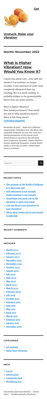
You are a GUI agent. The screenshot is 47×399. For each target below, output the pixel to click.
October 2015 (12, 298)
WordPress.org (13, 381)
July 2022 (11, 274)
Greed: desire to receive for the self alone (21, 138)
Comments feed (14, 378)
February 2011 (13, 319)
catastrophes (9, 130)
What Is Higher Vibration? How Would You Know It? (22, 67)
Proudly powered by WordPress (23, 394)
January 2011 (12, 323)
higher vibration (35, 140)
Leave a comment (11, 148)
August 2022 (12, 271)
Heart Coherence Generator (16, 140)
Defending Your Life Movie (27, 130)
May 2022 (11, 281)
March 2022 (12, 288)
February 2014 (13, 302)
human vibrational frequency (16, 143)
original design (36, 143)
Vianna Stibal (34, 145)
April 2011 (11, 312)
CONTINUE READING (14, 120)
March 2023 (12, 250)
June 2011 (11, 305)
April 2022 (11, 285)
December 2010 (14, 326)
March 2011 (12, 316)
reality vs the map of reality (16, 145)
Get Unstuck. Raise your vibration (17, 392)
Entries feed (12, 374)
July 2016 (10, 295)
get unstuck (12, 347)
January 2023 (12, 257)
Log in (9, 371)
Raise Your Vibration (31, 127)
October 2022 (13, 267)
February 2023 (13, 253)
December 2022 (14, 260)
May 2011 (10, 309)
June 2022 (11, 278)
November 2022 (14, 264)
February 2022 (13, 291)
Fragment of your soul (22, 132)
